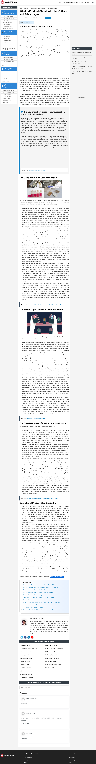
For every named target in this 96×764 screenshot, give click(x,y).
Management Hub (26, 655)
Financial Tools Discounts (28, 652)
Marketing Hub (25, 645)
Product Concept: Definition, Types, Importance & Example (40, 587)
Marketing (25, 8)
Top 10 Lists (50, 667)
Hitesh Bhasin (39, 618)
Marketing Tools (52, 645)
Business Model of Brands (55, 648)
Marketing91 (9, 2)
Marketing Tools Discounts (29, 648)
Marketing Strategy (26, 658)
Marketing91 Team (27, 760)
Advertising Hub (25, 661)
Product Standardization (8, 26)
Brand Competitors (53, 655)
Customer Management (54, 664)
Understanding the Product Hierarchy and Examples (38, 597)
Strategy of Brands (53, 658)
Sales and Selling (27, 674)
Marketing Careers (27, 677)
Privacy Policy (72, 757)
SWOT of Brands (52, 661)
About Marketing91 (27, 757)
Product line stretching (29, 600)
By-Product (5, 102)
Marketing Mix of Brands (54, 652)
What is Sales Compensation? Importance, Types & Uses (39, 585)
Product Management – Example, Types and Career (38, 592)
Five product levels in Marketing (32, 595)
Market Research (26, 667)
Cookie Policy (72, 760)
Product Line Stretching (8, 59)
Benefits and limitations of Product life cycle (36, 590)
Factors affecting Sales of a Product (33, 607)
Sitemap (25, 762)
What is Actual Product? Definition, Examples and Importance (41, 610)
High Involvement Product (8, 90)
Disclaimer (71, 762)
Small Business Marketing (28, 671)
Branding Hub (25, 664)
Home (20, 8)
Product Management (56, 576)
